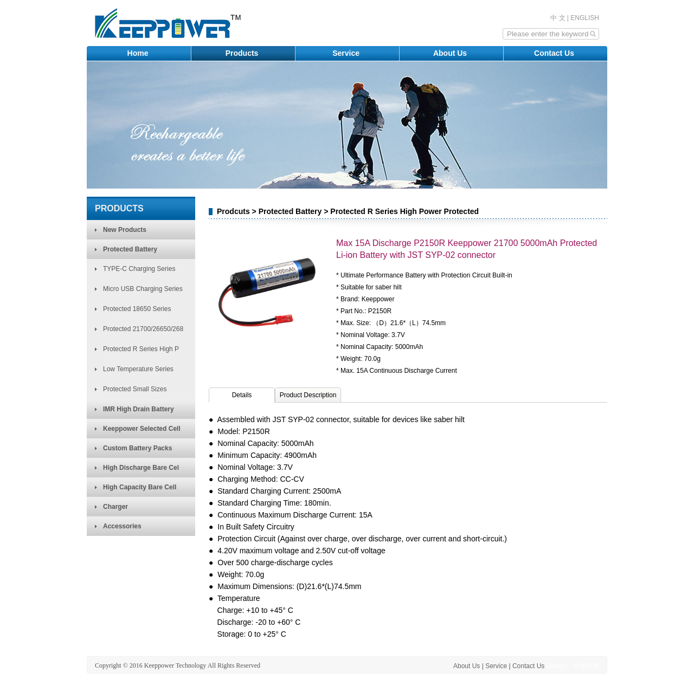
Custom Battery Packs (137, 448)
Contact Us (555, 53)
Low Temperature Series (138, 369)
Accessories (122, 526)
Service (347, 53)
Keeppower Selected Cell (142, 428)
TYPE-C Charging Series (139, 269)
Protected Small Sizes (134, 389)
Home (139, 53)
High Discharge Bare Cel (141, 467)
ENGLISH (584, 18)
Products (243, 53)
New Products (124, 230)
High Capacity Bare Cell (139, 487)
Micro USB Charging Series (143, 289)
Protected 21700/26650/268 (143, 329)
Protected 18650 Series (137, 309)
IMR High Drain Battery (138, 409)
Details (242, 395)
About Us (451, 53)
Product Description (308, 395)
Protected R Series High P (141, 349)
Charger (115, 506)
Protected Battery (130, 249)
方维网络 (586, 666)
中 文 (557, 18)
